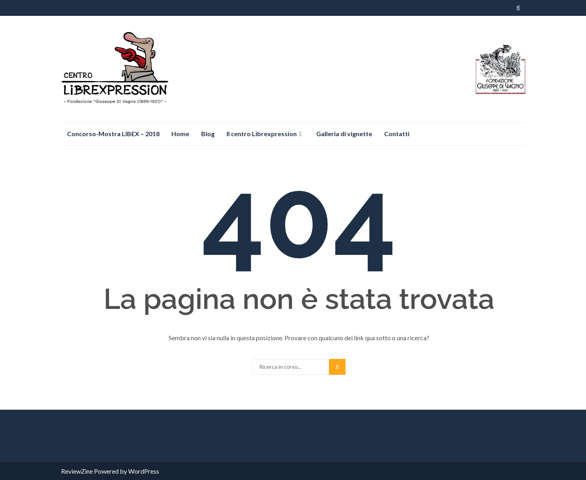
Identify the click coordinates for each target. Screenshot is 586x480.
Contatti (396, 133)
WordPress (143, 471)
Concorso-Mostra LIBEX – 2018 (113, 133)
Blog (208, 133)
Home (180, 133)
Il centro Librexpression (262, 133)
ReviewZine (77, 471)
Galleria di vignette (344, 133)
